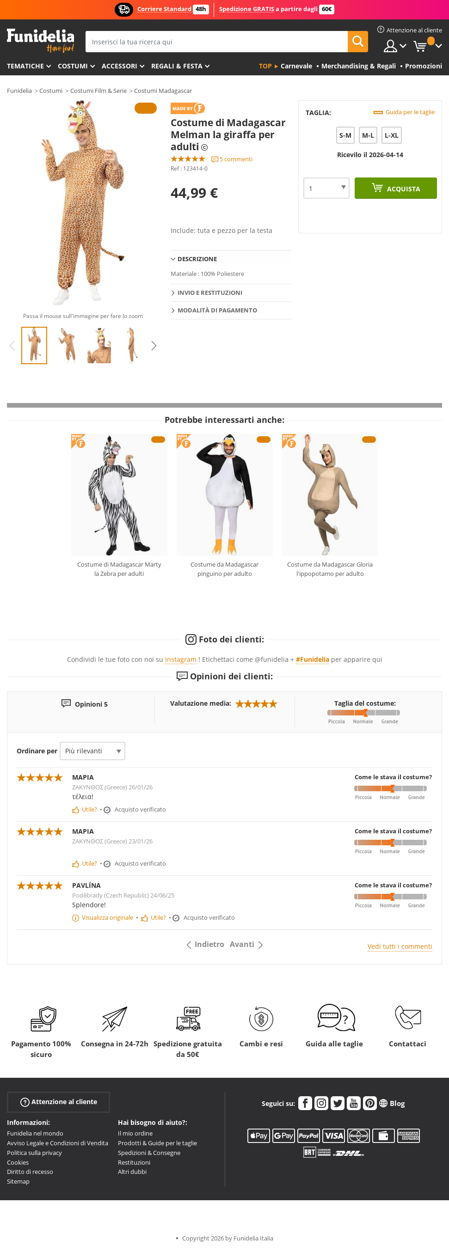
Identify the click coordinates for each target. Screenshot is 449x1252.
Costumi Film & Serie (98, 90)
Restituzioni (134, 1162)
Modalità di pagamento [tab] (217, 310)
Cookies (18, 1162)
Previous (12, 345)
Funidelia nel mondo (35, 1133)
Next (154, 345)
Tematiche (25, 65)
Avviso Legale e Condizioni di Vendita (57, 1143)
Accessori (119, 65)
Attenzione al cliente (58, 1102)
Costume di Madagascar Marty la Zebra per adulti (119, 569)
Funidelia (19, 90)
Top (265, 65)
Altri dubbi (132, 1171)
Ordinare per (37, 750)
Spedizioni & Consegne (149, 1152)
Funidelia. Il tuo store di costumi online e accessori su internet (40, 41)
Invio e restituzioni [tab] (210, 292)
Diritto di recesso (30, 1171)
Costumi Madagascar (163, 90)
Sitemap (18, 1181)
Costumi (73, 65)
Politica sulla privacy (34, 1152)
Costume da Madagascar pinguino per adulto (224, 569)
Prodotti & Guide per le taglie (157, 1143)
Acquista (402, 188)
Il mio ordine (135, 1133)
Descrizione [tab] (197, 259)
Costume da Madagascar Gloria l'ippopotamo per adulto (330, 569)
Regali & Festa (177, 65)
